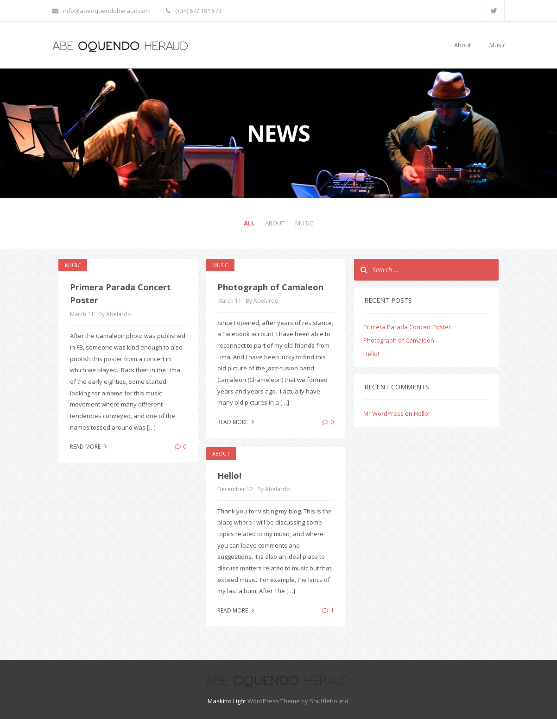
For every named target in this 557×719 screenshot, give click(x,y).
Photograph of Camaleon (270, 287)
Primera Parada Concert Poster (407, 327)
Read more (89, 446)
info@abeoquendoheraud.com (101, 10)
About (462, 45)
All (249, 223)
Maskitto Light (227, 701)
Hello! (229, 475)
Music (497, 45)
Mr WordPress (383, 413)
